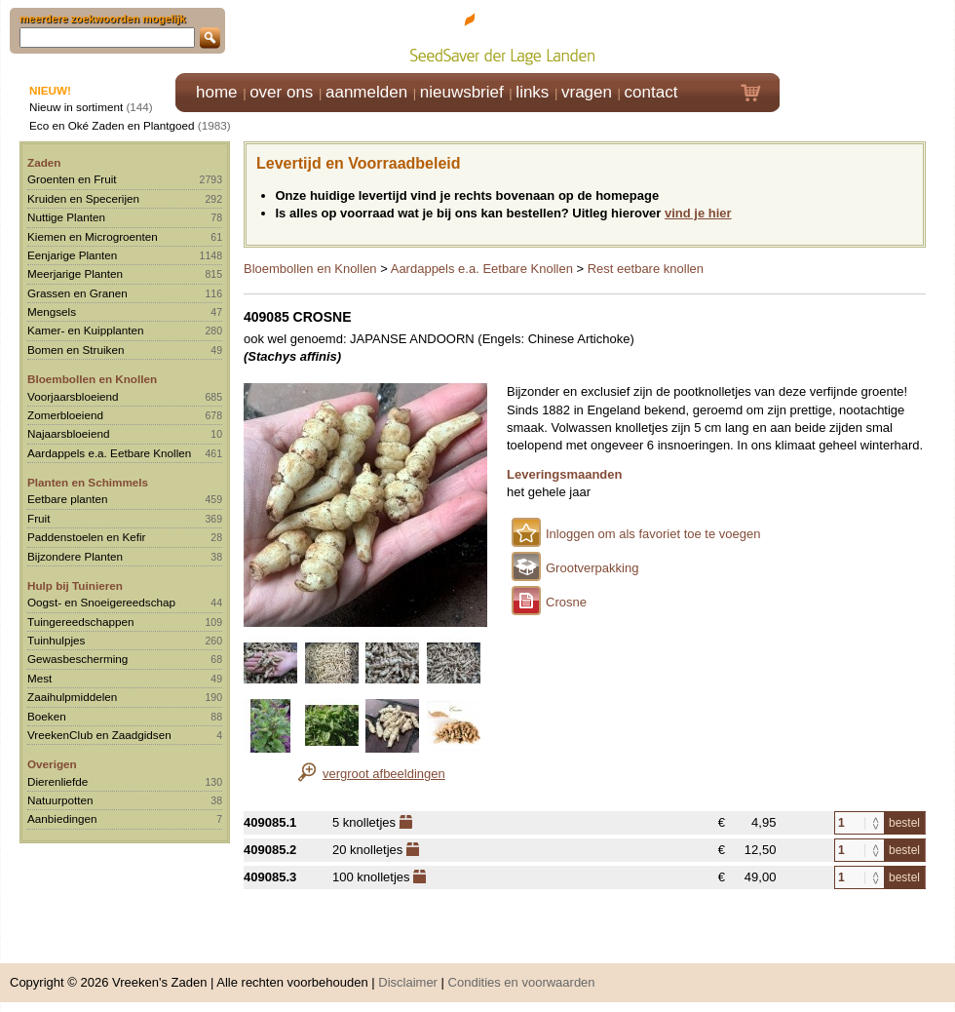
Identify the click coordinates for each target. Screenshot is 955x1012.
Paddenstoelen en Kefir (86, 536)
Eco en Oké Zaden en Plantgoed (112, 125)
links (532, 92)
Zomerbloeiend (65, 415)
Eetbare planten (67, 498)
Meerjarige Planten (75, 273)
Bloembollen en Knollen (92, 378)
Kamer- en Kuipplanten (85, 330)
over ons (281, 92)
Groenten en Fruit (72, 179)
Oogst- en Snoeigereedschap (101, 602)
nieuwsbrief (462, 92)
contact (651, 92)
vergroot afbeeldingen (384, 773)
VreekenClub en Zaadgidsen (99, 734)
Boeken (46, 716)
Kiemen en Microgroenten (92, 236)
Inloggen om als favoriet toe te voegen (653, 533)
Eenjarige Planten (72, 255)
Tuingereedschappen (80, 621)
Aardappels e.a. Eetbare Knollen (109, 453)
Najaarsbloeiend (68, 433)
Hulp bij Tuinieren (75, 585)
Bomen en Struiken (75, 349)
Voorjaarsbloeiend (73, 396)
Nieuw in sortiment (76, 106)
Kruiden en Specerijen (83, 198)
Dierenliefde (57, 781)
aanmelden (366, 92)
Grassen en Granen (77, 293)
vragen (586, 92)
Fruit (38, 518)
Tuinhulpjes (56, 640)
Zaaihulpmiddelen (72, 696)
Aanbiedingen (62, 818)
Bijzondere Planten (75, 556)
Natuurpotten (60, 800)
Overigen (52, 764)
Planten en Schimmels (87, 482)
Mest (39, 678)
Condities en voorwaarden (521, 982)
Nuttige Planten (66, 217)
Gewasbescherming (77, 658)
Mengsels (51, 311)
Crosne (566, 602)
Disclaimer (408, 982)
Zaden (43, 162)
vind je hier (698, 213)
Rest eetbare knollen (646, 268)
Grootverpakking (592, 568)
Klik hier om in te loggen (868, 35)
